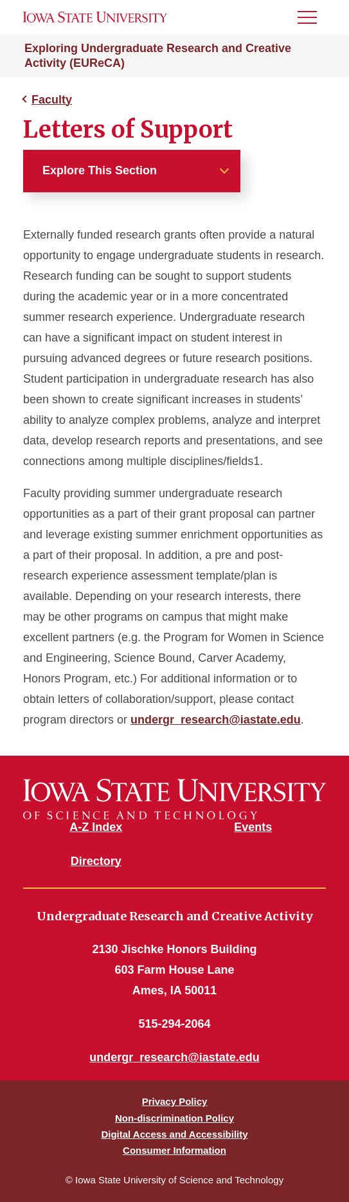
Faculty (51, 99)
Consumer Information (174, 1150)
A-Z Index (95, 827)
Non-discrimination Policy (174, 1118)
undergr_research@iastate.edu (215, 719)
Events (253, 827)
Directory (96, 861)
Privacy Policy (175, 1101)
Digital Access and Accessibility (174, 1134)
